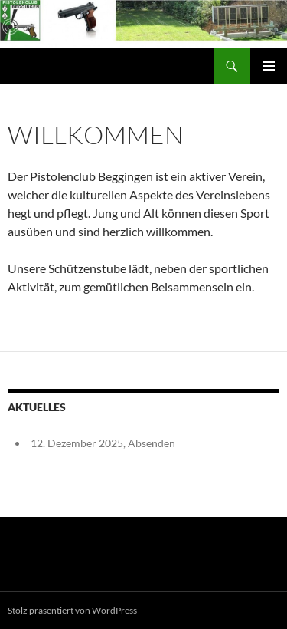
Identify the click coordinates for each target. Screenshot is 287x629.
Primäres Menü (268, 66)
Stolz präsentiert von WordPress (72, 610)
